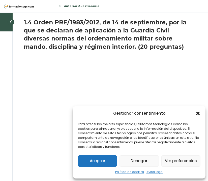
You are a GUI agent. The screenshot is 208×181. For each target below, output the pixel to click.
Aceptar (97, 160)
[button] (197, 113)
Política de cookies (129, 172)
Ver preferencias (181, 160)
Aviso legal (154, 172)
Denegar (139, 160)
